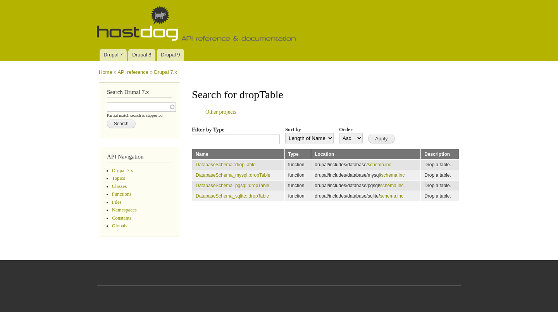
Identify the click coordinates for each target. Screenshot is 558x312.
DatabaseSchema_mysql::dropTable (233, 175)
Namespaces (124, 210)
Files (117, 202)
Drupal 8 (141, 55)
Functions (121, 194)
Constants (121, 218)
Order (346, 129)
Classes (119, 186)
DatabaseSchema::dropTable (226, 164)
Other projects (220, 112)
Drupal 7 (112, 55)
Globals (119, 225)
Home (105, 72)
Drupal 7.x (165, 72)
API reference (132, 72)
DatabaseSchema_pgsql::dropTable (232, 185)
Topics (118, 178)
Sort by (293, 129)
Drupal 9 (170, 55)
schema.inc (379, 164)
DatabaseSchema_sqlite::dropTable (232, 196)
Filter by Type (208, 130)
